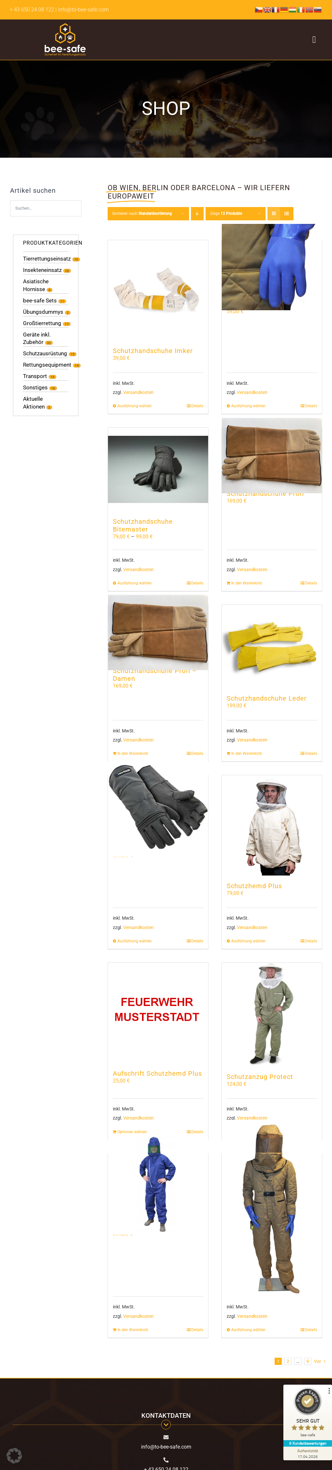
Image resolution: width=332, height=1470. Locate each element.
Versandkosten (138, 392)
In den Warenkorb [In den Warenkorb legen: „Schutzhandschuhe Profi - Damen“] (132, 753)
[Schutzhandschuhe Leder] (272, 646)
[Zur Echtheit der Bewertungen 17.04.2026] (307, 1453)
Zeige (226, 213)
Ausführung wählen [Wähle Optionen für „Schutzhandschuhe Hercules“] (134, 941)
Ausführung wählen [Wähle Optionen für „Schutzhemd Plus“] (248, 941)
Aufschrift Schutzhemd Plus (157, 1073)
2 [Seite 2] (288, 1361)
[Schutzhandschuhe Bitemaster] (158, 469)
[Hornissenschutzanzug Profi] (272, 1209)
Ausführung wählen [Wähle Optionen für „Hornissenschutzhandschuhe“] (248, 406)
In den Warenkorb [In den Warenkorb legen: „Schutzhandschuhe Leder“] (246, 753)
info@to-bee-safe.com (166, 1447)
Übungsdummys (43, 312)
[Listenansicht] (286, 213)
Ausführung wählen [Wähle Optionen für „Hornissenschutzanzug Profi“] (248, 1330)
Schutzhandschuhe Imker (153, 351)
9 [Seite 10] (307, 1361)
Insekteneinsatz (42, 270)
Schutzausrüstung (45, 353)
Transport (35, 376)
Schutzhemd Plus (254, 886)
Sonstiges (35, 387)
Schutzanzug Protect (260, 1077)
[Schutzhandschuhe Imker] (158, 290)
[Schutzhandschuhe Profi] (272, 455)
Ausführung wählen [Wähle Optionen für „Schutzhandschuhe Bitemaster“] (134, 583)
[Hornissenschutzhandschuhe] (272, 267)
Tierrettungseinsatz (47, 258)
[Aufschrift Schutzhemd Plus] (158, 1013)
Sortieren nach (142, 213)
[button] (14, 1455)
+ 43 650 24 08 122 (32, 9)
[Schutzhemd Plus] (272, 825)
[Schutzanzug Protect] (272, 1014)
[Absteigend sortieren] (197, 213)
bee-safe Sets (40, 300)
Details (311, 406)
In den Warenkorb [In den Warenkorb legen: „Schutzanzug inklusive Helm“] (132, 1330)
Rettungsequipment (47, 364)
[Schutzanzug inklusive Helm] (158, 1185)
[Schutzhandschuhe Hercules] (158, 806)
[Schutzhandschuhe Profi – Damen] (158, 632)
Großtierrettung (42, 323)
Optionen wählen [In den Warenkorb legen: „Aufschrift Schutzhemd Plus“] (132, 1132)
